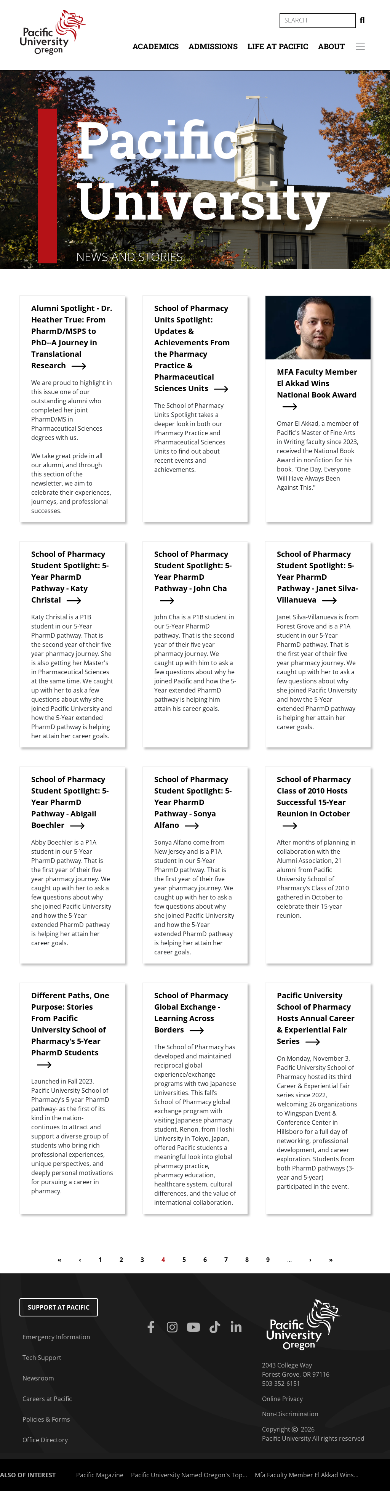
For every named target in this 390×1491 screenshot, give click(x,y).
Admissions (213, 46)
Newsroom (38, 1378)
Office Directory (45, 1440)
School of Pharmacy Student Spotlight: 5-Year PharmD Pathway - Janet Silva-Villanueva (317, 577)
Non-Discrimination (290, 1414)
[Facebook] (152, 1327)
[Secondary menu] (360, 46)
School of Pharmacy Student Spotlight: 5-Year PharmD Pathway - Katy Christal (70, 577)
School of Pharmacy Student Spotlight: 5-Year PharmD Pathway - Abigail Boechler (70, 802)
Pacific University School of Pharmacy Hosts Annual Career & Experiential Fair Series (316, 1018)
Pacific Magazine (99, 1475)
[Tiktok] (216, 1327)
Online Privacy (282, 1399)
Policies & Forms (46, 1419)
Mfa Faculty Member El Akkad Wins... (306, 1475)
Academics (156, 46)
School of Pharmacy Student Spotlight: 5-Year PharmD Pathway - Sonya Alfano (193, 802)
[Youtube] (195, 1327)
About (331, 46)
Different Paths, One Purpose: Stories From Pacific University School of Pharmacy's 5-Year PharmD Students (70, 1024)
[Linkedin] (238, 1327)
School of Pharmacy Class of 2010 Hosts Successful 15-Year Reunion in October (314, 796)
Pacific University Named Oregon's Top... (189, 1475)
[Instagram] (174, 1327)
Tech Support (41, 1357)
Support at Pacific (59, 1307)
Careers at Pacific (47, 1399)
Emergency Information (56, 1337)
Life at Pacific (278, 46)
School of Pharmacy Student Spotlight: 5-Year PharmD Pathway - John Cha (193, 571)
